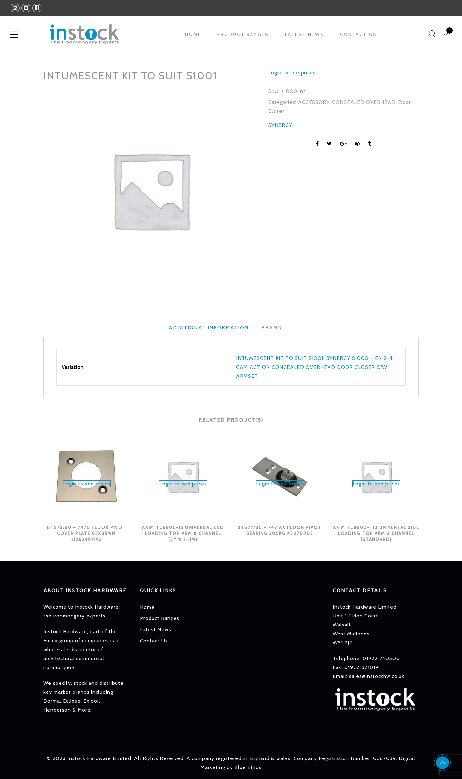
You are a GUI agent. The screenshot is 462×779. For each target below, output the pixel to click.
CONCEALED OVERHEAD (364, 102)
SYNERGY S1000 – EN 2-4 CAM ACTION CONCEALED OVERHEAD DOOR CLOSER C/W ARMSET (314, 367)
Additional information (209, 328)
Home (193, 34)
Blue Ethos (248, 767)
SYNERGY (280, 125)
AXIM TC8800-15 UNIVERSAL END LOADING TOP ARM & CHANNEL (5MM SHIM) (183, 533)
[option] (150, 190)
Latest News (304, 34)
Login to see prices (292, 73)
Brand (271, 328)
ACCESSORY (313, 102)
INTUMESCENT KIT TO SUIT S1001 (279, 358)
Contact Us (358, 34)
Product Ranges (243, 34)
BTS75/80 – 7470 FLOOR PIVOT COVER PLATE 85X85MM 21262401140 (86, 533)
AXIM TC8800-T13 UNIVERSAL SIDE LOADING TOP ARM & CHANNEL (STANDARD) (376, 533)
